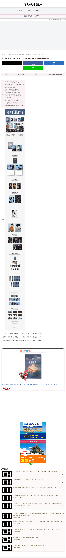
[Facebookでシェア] (33, 63)
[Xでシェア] (12, 63)
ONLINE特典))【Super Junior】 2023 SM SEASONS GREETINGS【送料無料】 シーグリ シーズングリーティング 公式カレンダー (32, 384)
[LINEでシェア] (33, 68)
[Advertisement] (33, 35)
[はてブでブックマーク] (54, 63)
